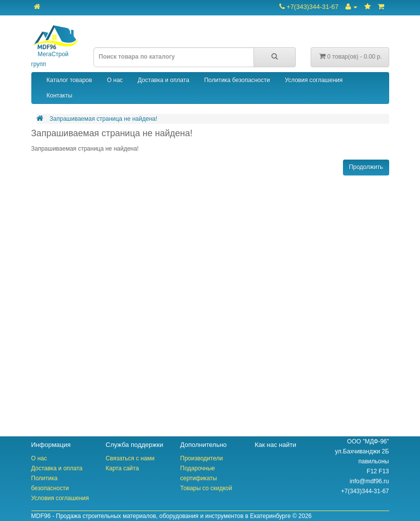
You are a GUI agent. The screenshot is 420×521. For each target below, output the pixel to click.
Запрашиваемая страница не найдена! (103, 118)
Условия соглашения (313, 80)
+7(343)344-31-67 (308, 6)
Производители (201, 458)
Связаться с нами (130, 458)
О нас (115, 80)
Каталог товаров (69, 80)
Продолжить (366, 167)
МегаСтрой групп (55, 46)
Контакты (60, 95)
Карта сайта (122, 468)
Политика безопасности (237, 80)
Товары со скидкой (206, 488)
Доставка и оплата (163, 80)
